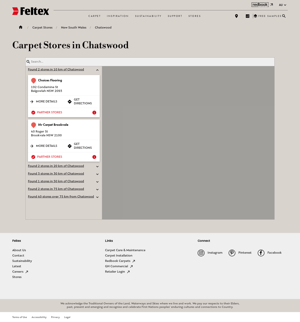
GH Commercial (119, 266)
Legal (67, 317)
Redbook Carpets (120, 261)
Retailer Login (117, 272)
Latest (16, 266)
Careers (20, 272)
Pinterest (240, 253)
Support (175, 16)
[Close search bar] (284, 16)
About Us (19, 250)
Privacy (55, 317)
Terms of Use (19, 317)
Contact (18, 255)
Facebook (270, 253)
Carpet (94, 16)
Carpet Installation (118, 255)
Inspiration (118, 16)
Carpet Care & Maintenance (125, 250)
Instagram (210, 253)
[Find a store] (236, 16)
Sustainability (148, 16)
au (283, 5)
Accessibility (39, 317)
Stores (194, 16)
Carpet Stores (42, 27)
